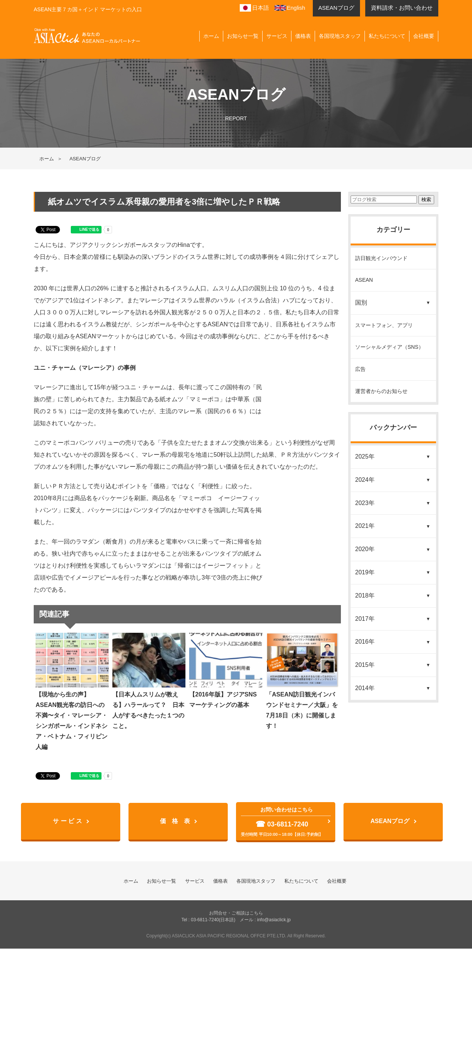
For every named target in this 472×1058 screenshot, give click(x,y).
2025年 (365, 456)
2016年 (365, 641)
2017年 (365, 619)
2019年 (365, 572)
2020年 (365, 549)
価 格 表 (175, 821)
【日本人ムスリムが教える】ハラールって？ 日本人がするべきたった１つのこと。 (148, 681)
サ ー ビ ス (67, 821)
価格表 (303, 36)
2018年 (365, 595)
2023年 (365, 503)
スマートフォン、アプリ (384, 325)
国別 (361, 302)
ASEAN (364, 280)
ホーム (211, 36)
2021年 (365, 526)
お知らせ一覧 (242, 36)
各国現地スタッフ (340, 36)
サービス (276, 36)
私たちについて (387, 36)
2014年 (365, 688)
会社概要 (423, 36)
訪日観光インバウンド (381, 258)
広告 (360, 369)
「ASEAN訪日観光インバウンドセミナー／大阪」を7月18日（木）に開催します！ (302, 681)
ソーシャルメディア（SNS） (389, 347)
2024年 (365, 480)
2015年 (365, 665)
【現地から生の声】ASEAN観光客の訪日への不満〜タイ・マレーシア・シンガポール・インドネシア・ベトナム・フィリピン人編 (72, 691)
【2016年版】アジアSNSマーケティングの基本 (225, 670)
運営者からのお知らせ (381, 391)
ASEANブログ (389, 821)
